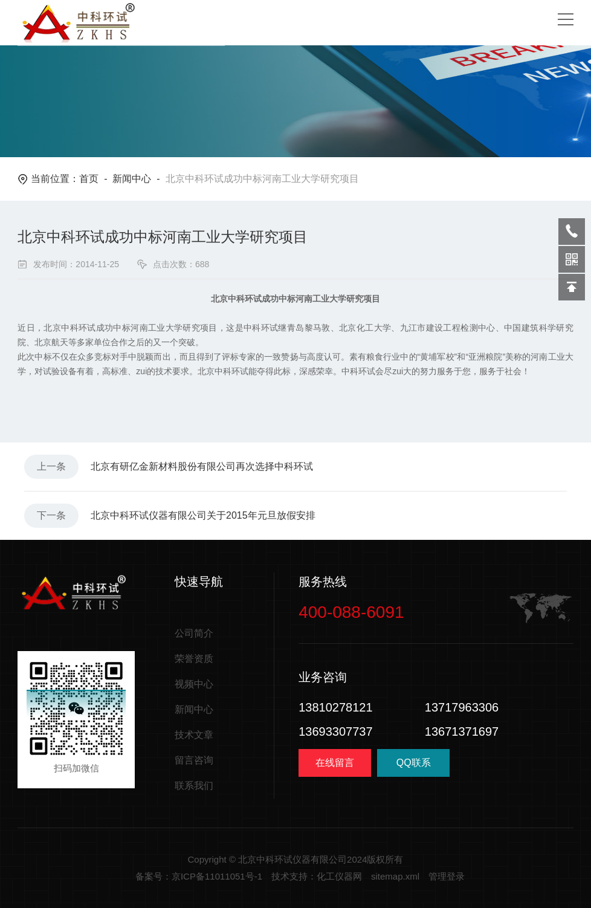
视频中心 (194, 684)
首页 (88, 178)
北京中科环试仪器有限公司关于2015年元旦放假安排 (203, 515)
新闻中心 (131, 178)
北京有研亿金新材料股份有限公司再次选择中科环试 (202, 466)
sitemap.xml (395, 876)
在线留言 (334, 762)
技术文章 (194, 735)
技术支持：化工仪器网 (316, 876)
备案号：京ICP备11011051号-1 (198, 876)
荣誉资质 (194, 658)
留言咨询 (194, 760)
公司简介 (194, 633)
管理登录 (446, 876)
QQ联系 (413, 767)
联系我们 (194, 785)
